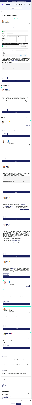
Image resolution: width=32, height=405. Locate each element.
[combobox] (16, 8)
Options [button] (29, 23)
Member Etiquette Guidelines (6, 397)
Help (22, 4)
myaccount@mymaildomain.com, (24, 209)
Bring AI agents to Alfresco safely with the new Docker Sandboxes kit (10, 355)
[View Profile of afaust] (6, 89)
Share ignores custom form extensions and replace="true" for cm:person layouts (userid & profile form (14, 373)
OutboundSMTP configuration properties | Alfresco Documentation (10, 130)
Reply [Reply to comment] (16, 112)
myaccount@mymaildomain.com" (16, 240)
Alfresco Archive (3, 11)
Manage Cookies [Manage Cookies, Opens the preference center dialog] (13, 403)
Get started (14, 1)
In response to (9, 91)
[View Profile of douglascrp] (8, 333)
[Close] (31, 400)
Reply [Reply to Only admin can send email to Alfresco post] (16, 80)
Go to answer (16, 18)
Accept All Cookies (18, 403)
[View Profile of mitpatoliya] (7, 121)
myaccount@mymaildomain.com (14, 27)
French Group (4, 382)
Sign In (25, 4)
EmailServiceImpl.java (13, 268)
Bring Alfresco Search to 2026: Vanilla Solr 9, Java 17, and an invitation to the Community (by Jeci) (14, 359)
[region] (16, 402)
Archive (5, 72)
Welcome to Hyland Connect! (6, 396)
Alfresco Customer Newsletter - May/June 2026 (7, 368)
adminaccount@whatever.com (23, 204)
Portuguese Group (4, 384)
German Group (4, 388)
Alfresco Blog (3, 356)
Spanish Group (4, 385)
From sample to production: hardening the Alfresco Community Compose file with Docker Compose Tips (15, 364)
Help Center (3, 398)
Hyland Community (17, 4)
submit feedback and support (21, 1)
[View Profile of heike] (6, 21)
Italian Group (4, 386)
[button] (3, 78)
